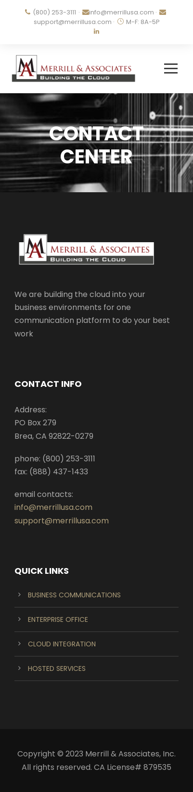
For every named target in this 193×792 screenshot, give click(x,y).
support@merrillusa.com (73, 21)
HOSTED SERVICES (57, 668)
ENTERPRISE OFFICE (58, 619)
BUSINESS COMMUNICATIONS (74, 595)
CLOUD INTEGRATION (62, 644)
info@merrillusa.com (121, 12)
